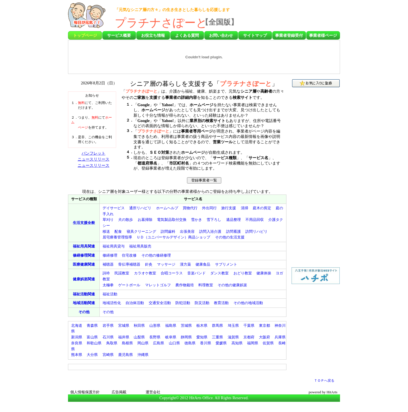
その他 (84, 312)
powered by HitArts (323, 392)
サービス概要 (119, 35)
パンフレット (93, 153)
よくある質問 (187, 35)
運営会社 (153, 392)
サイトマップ (255, 35)
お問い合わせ (221, 35)
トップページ (85, 35)
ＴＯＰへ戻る (324, 381)
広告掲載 (119, 392)
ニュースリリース (93, 159)
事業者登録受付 (289, 35)
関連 (84, 246)
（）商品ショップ (173, 237)
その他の (230, 237)
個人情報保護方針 (85, 392)
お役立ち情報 (153, 35)
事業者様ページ (323, 35)
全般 (84, 223)
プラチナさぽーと (161, 22)
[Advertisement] (307, 16)
